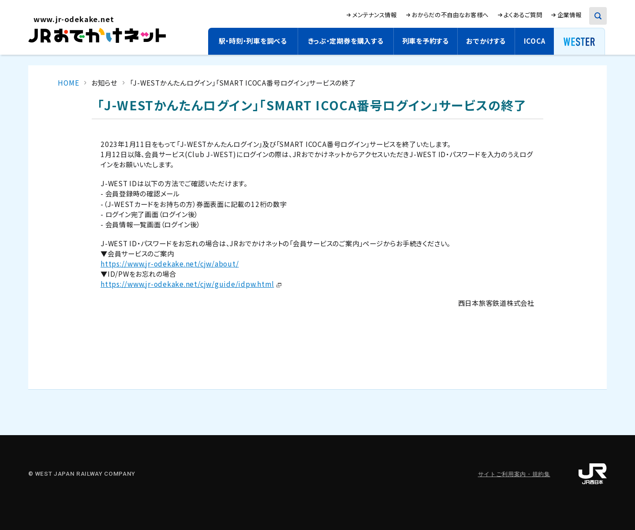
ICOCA (534, 40)
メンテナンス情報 (374, 14)
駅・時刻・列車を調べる (253, 40)
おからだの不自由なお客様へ (450, 14)
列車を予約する (425, 40)
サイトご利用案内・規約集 (514, 474)
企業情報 (569, 14)
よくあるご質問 (523, 14)
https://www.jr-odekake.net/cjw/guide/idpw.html (187, 284)
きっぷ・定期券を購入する (345, 40)
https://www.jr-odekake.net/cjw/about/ (170, 263)
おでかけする (486, 40)
